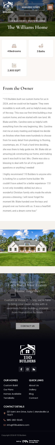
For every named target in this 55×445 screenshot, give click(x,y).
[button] (50, 7)
